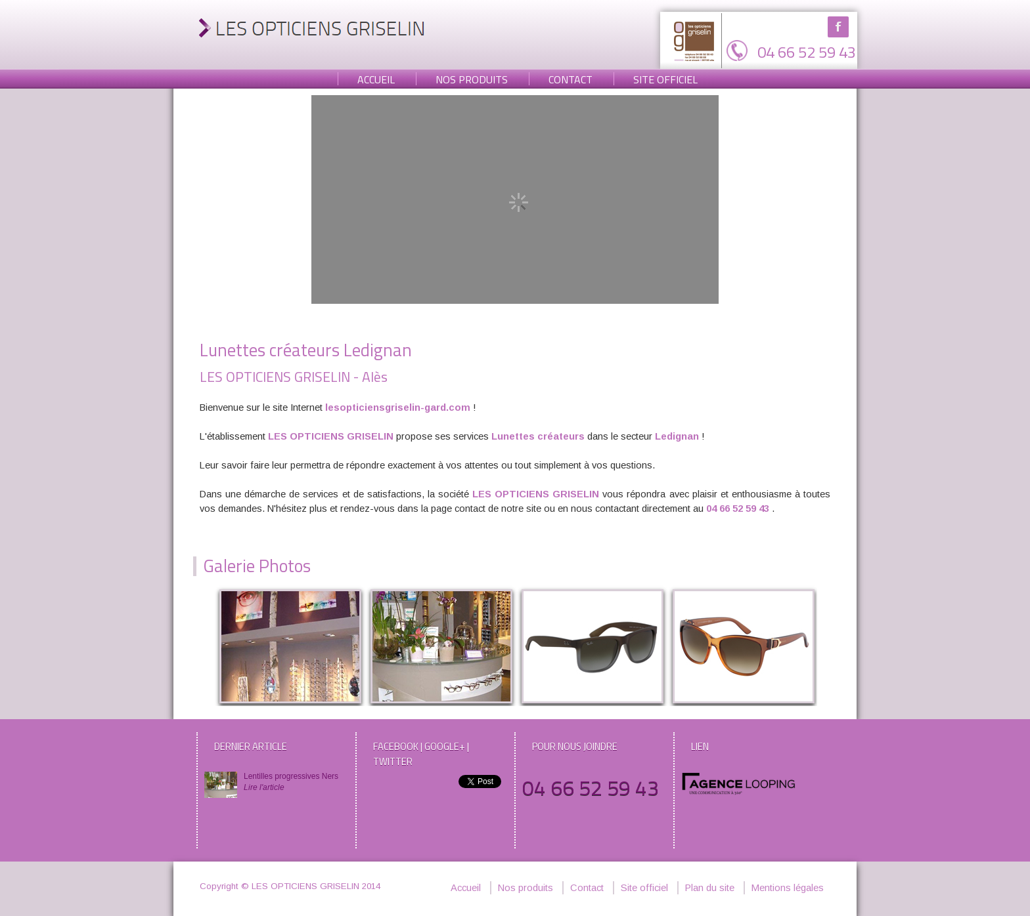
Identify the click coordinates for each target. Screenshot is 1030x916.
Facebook (838, 26)
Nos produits (472, 79)
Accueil (376, 79)
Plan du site (709, 888)
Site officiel (665, 79)
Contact (571, 79)
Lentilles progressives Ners (293, 782)
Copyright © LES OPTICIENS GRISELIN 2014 (290, 886)
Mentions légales (787, 888)
